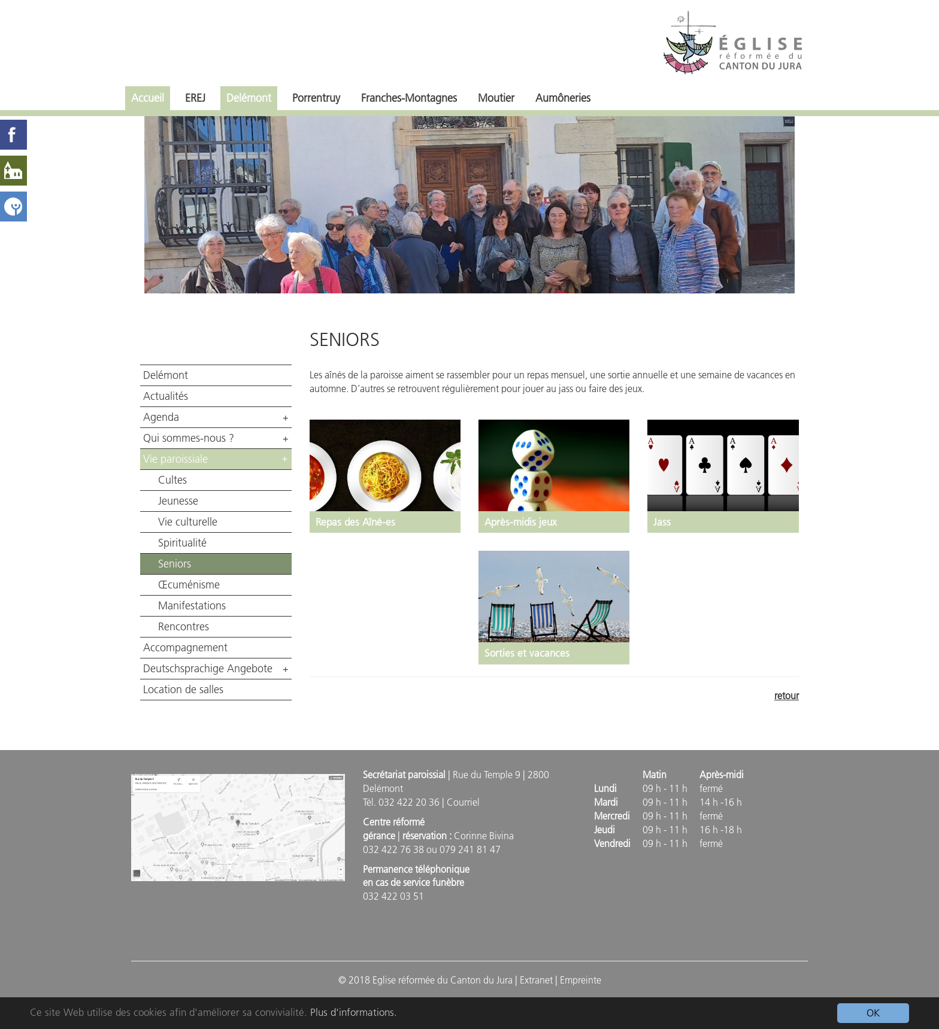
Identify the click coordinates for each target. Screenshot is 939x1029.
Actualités (165, 396)
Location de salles (183, 689)
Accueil (147, 98)
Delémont (248, 98)
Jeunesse (178, 501)
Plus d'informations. (353, 1012)
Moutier (496, 98)
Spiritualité (182, 543)
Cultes (172, 480)
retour (786, 696)
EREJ (195, 98)
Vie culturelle (187, 522)
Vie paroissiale (175, 459)
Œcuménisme (189, 584)
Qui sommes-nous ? (188, 438)
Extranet (536, 980)
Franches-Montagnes (409, 98)
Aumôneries (562, 98)
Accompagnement (185, 647)
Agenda (161, 417)
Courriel (463, 802)
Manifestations (192, 605)
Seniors (174, 563)
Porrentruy (316, 98)
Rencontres (183, 626)
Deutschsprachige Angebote (207, 668)
